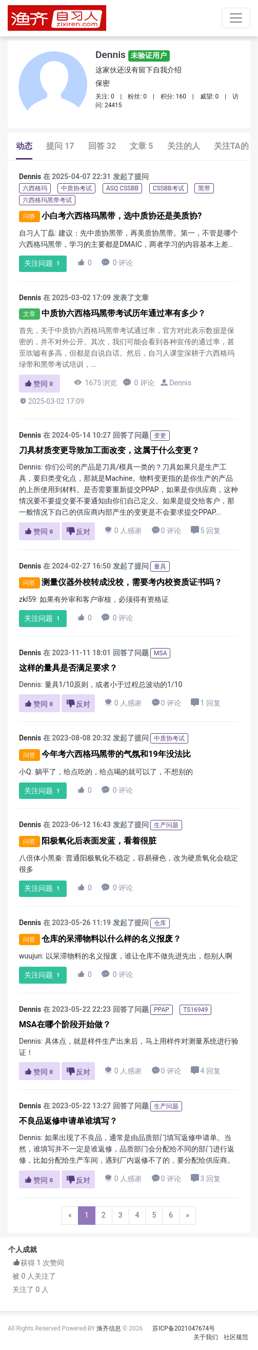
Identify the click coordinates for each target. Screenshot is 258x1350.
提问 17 (60, 146)
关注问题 (43, 263)
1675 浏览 (95, 382)
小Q (25, 772)
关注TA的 (231, 146)
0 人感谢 (123, 530)
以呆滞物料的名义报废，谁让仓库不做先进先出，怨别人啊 (139, 956)
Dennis (132, 55)
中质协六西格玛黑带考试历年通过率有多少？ (124, 313)
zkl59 (27, 599)
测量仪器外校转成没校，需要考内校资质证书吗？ (132, 582)
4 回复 (205, 1070)
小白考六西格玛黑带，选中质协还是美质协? (122, 216)
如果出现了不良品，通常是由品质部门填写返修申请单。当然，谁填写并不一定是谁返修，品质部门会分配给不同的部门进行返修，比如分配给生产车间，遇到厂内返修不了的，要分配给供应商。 (126, 1148)
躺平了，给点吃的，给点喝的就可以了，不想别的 (114, 772)
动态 (24, 146)
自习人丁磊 (37, 233)
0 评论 (117, 262)
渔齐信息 (108, 1328)
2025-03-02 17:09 (51, 401)
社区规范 (236, 1337)
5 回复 (205, 530)
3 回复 (205, 1178)
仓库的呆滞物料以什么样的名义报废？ (111, 939)
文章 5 (141, 146)
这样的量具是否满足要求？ (68, 668)
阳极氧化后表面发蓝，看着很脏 (99, 841)
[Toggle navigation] (236, 18)
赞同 (39, 383)
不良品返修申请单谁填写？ (68, 1121)
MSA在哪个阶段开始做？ (65, 1024)
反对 (78, 531)
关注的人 (183, 146)
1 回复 (205, 702)
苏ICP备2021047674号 (183, 1328)
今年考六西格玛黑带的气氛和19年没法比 (116, 754)
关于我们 (205, 1337)
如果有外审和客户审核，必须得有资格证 (104, 599)
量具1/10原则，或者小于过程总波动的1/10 (114, 684)
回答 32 (102, 146)
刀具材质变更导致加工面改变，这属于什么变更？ (109, 450)
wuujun (30, 956)
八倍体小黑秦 (40, 858)
